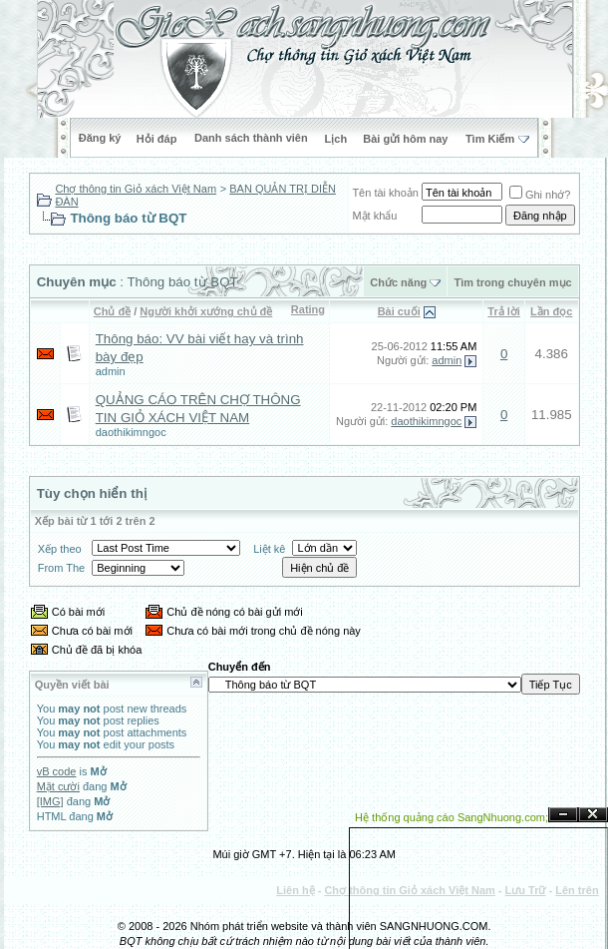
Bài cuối (399, 311)
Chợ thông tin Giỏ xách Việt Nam (135, 189)
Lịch (336, 139)
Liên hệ (295, 890)
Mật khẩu (374, 216)
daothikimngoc (131, 432)
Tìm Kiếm (489, 139)
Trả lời (503, 311)
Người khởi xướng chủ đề (206, 311)
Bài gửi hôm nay (405, 139)
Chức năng (398, 282)
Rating (308, 309)
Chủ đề (112, 311)
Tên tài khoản (385, 193)
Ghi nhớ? (540, 195)
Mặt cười (58, 786)
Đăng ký (100, 138)
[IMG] (50, 801)
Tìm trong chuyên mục (512, 282)
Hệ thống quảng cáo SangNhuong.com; (451, 817)
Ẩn (563, 814)
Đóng (593, 814)
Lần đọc (551, 311)
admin (111, 371)
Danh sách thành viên (251, 138)
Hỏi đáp (157, 139)
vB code (57, 771)
